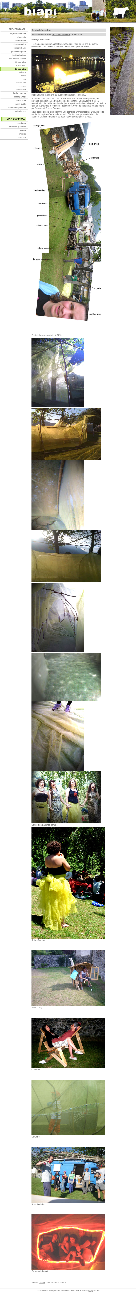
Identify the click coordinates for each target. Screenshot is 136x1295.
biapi (91, 1291)
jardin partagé (20, 97)
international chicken (17, 58)
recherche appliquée (17, 108)
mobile (23, 76)
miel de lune (21, 83)
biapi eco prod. (16, 119)
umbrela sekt (20, 111)
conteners (22, 86)
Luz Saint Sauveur (61, 34)
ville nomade (21, 89)
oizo (24, 79)
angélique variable (18, 33)
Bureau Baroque (53, 108)
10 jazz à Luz (20, 69)
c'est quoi (21, 123)
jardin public (20, 104)
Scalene (39, 108)
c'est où (22, 134)
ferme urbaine (20, 48)
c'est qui (22, 130)
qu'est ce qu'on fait (17, 127)
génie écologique (18, 51)
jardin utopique (19, 55)
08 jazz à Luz (20, 62)
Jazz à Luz (67, 44)
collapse (22, 72)
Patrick (42, 1282)
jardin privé (21, 100)
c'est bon (22, 137)
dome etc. (21, 37)
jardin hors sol (19, 93)
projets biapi (17, 29)
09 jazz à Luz (20, 65)
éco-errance (20, 41)
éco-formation (20, 44)
